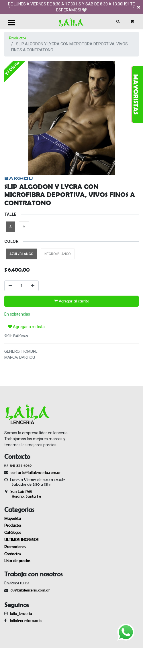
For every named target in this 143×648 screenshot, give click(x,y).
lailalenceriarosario (25, 620)
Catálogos (12, 532)
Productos (17, 38)
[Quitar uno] (10, 285)
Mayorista (12, 518)
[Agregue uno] (33, 285)
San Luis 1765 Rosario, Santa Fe (22, 493)
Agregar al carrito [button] (71, 301)
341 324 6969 (21, 465)
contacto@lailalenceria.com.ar (35, 472)
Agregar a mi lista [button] (26, 326)
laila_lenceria (21, 613)
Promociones (15, 546)
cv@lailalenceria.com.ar (30, 590)
